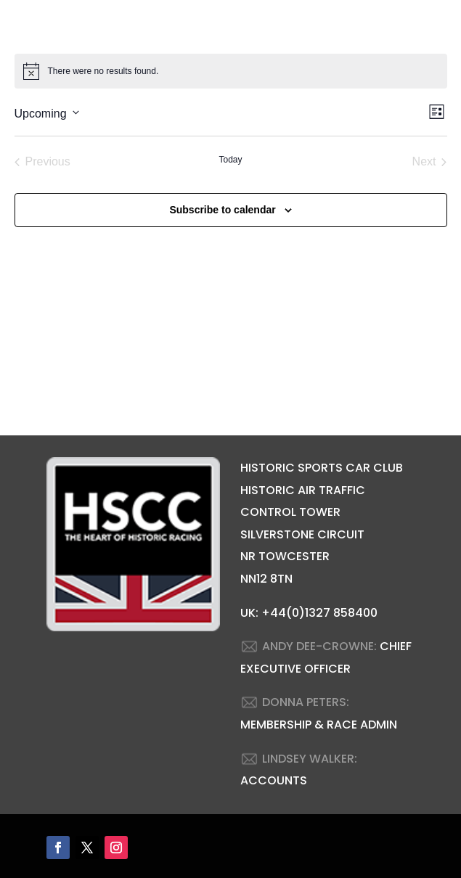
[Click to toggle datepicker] (47, 112)
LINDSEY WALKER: (309, 758)
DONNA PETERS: (305, 702)
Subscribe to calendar (222, 210)
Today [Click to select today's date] (230, 160)
